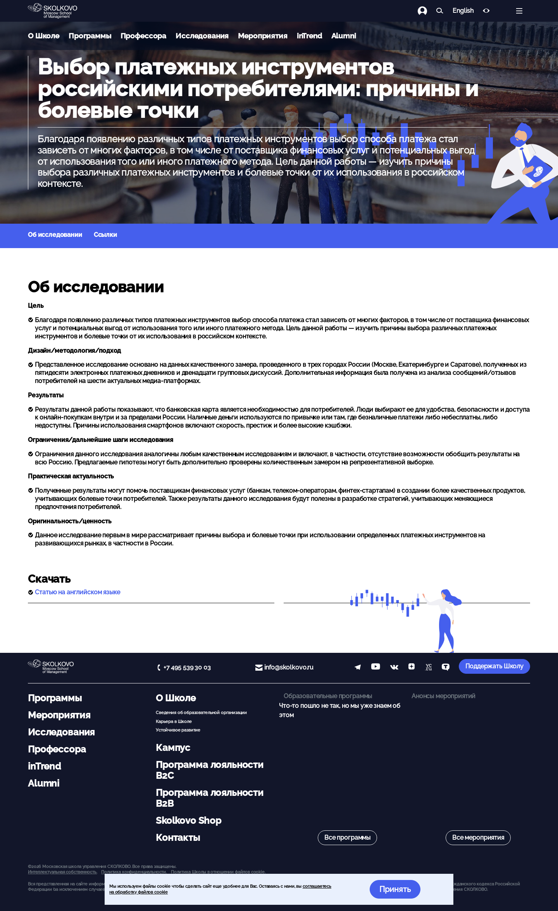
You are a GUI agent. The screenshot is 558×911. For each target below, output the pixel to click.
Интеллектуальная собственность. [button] (62, 872)
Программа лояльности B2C (210, 770)
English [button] (463, 11)
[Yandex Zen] (411, 668)
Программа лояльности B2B (210, 798)
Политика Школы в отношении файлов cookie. (218, 872)
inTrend (309, 35)
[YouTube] (375, 668)
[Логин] (427, 11)
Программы (90, 35)
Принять (395, 889)
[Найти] (439, 10)
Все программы (347, 837)
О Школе (43, 35)
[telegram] (358, 668)
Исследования (202, 35)
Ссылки (105, 234)
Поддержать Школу (494, 666)
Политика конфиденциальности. (134, 872)
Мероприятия (262, 35)
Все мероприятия (478, 837)
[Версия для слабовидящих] (486, 10)
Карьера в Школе (174, 721)
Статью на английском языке (77, 592)
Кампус (173, 747)
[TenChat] (446, 668)
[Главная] (59, 11)
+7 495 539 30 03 (187, 667)
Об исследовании (55, 234)
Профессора (144, 35)
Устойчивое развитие (178, 730)
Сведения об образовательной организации (201, 712)
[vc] (428, 668)
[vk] (394, 668)
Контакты (178, 837)
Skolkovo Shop (188, 820)
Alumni (343, 35)
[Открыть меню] (519, 11)
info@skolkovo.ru (289, 667)
